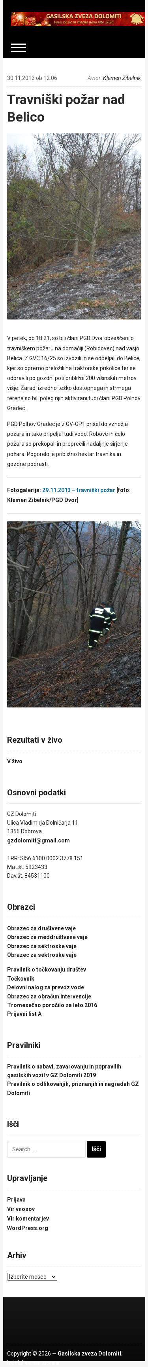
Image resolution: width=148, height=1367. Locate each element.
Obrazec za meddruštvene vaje (47, 937)
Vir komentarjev (28, 1218)
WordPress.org (27, 1228)
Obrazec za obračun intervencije (49, 996)
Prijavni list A (24, 1014)
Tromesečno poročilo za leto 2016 (52, 1005)
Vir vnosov (21, 1209)
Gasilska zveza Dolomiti (89, 1353)
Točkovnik (20, 978)
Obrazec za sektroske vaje (42, 946)
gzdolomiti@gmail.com (38, 840)
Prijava (16, 1199)
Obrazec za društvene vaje (41, 928)
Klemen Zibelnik (122, 78)
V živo (14, 761)
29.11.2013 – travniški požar (78, 490)
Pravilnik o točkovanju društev (46, 969)
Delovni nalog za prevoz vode (45, 987)
